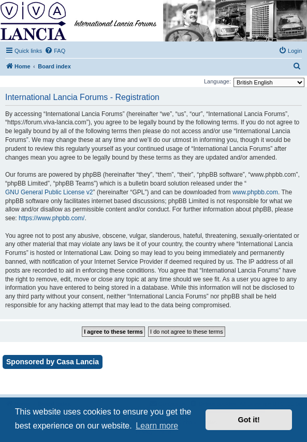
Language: (217, 81)
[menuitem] (55, 51)
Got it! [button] (249, 420)
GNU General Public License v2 (49, 192)
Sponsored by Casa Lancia (52, 362)
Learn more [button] (157, 425)
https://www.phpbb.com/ (51, 218)
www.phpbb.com (255, 192)
